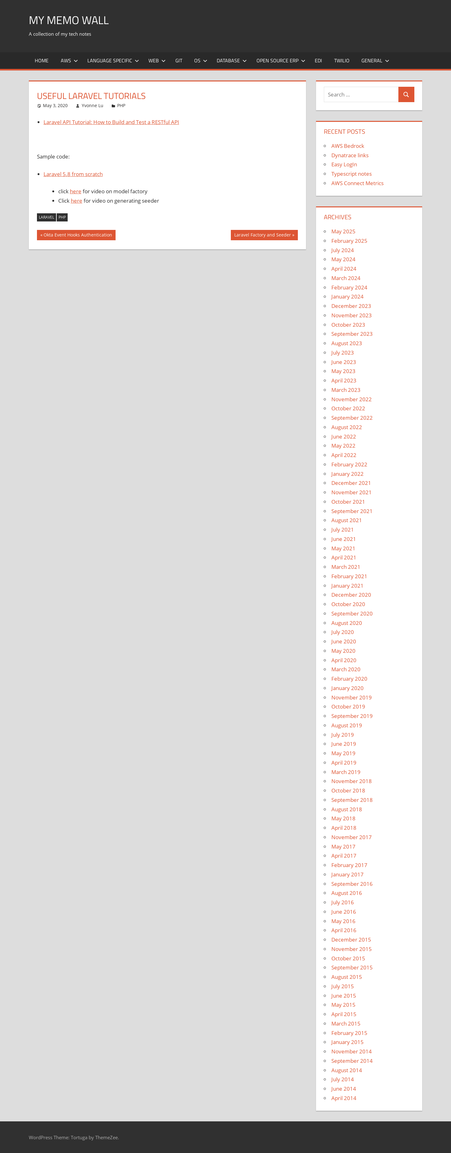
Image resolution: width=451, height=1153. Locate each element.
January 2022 (347, 473)
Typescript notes (351, 173)
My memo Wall (69, 20)
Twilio (342, 60)
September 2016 (352, 883)
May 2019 (343, 753)
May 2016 (343, 921)
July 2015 (342, 986)
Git (178, 60)
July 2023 (342, 352)
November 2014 (351, 1051)
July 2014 (342, 1079)
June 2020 (343, 641)
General (375, 60)
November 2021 (351, 492)
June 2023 (343, 362)
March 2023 (345, 389)
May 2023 (343, 371)
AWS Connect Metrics (357, 183)
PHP (121, 105)
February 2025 (349, 240)
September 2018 (352, 799)
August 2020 (346, 622)
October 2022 (348, 408)
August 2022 (346, 427)
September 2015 (352, 967)
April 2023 (343, 380)
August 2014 (346, 1070)
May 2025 (343, 231)
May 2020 (343, 650)
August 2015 (346, 976)
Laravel (46, 217)
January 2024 (347, 296)
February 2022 (349, 464)
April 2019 (343, 762)
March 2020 (345, 669)
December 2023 (351, 305)
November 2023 (351, 315)
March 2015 (345, 1023)
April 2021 (343, 557)
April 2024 (343, 268)
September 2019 (352, 715)
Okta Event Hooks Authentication (77, 235)
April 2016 (343, 930)
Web (157, 60)
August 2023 (346, 343)
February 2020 (349, 678)
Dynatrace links (350, 155)
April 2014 (343, 1098)
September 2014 (352, 1060)
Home (42, 60)
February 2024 (349, 287)
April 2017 (343, 855)
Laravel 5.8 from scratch (73, 174)
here (75, 191)
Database (232, 60)
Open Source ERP (281, 60)
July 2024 (342, 250)
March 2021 (345, 566)
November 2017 (351, 837)
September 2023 (352, 333)
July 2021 (342, 529)
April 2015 (343, 1014)
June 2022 (343, 436)
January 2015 (347, 1042)
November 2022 (351, 399)
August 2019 (346, 725)
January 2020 (347, 688)
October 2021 (348, 501)
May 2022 (343, 445)
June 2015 (343, 995)
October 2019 (348, 706)
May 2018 (343, 818)
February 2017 (349, 865)
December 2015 (351, 939)
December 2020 (351, 594)
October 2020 (348, 604)
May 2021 (343, 548)
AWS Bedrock (347, 145)
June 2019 (343, 743)
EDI (318, 60)
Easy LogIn (344, 164)
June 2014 (343, 1088)
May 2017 (343, 846)
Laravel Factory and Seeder (262, 235)
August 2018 (346, 809)
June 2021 (343, 539)
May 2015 (343, 1004)
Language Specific (113, 60)
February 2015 (349, 1032)
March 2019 (345, 772)
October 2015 (348, 958)
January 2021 (347, 585)
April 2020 (343, 660)
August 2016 (346, 892)
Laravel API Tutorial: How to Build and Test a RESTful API (111, 122)
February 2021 (349, 576)
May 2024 (343, 259)
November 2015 (351, 949)
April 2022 (343, 455)
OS (200, 60)
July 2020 (342, 632)
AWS (69, 60)
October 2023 (348, 324)
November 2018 (351, 781)
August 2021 (346, 520)
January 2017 (347, 874)
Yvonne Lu (92, 105)
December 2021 (351, 482)
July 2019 (342, 734)
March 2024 (345, 278)
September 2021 (352, 511)
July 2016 (342, 902)
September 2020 (352, 613)
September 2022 (352, 417)
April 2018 (343, 827)
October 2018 (348, 790)
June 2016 (343, 911)
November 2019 (351, 697)
